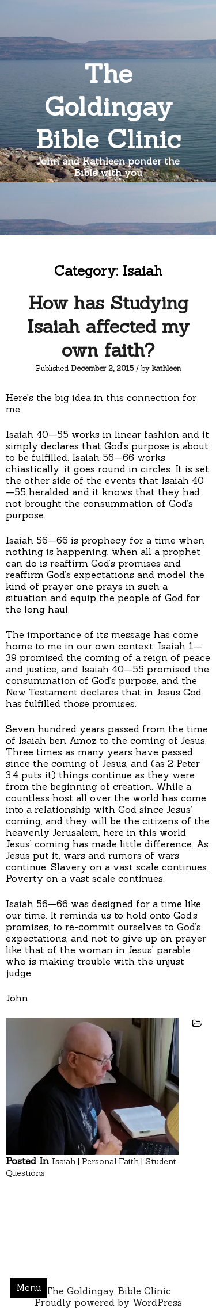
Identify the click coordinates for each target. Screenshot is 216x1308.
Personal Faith (110, 1161)
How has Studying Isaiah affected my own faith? (108, 326)
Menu (28, 1287)
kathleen (166, 368)
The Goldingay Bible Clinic (108, 106)
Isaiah (63, 1161)
